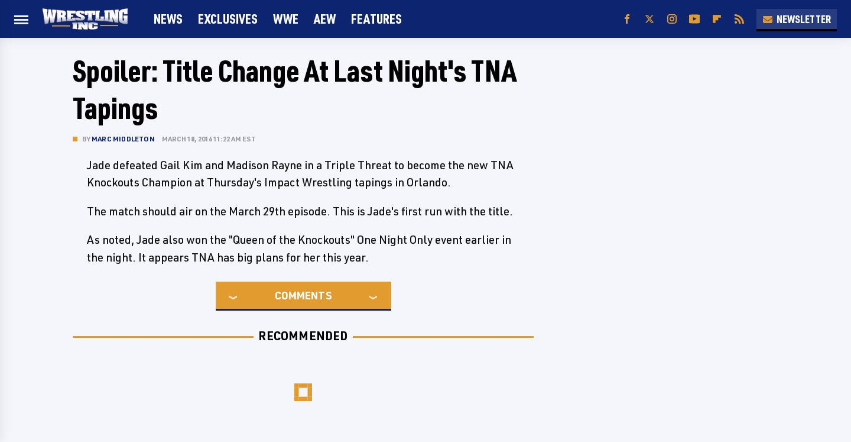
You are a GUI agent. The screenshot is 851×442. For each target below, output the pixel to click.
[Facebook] (627, 19)
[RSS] (739, 19)
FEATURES (376, 19)
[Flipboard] (717, 19)
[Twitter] (649, 19)
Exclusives (228, 19)
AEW (325, 19)
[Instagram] (672, 19)
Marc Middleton (123, 138)
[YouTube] (694, 19)
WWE (285, 19)
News (168, 19)
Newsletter (796, 18)
